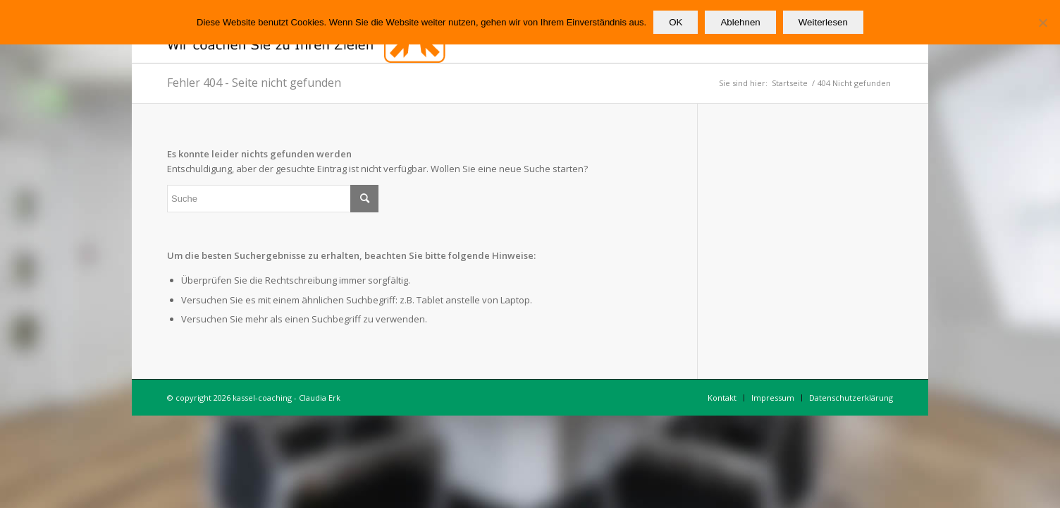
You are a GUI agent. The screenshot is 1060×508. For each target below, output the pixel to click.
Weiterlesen (823, 22)
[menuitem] (722, 397)
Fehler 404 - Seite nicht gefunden (254, 82)
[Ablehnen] (1042, 23)
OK (675, 22)
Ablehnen (740, 22)
